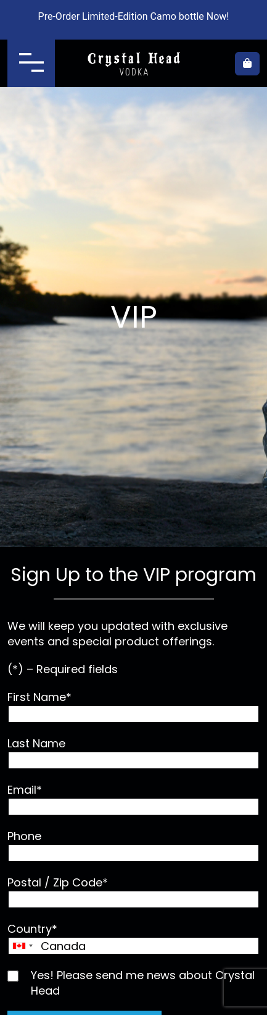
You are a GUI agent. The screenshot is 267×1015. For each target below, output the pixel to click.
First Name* (133, 706)
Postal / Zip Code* (133, 892)
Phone (133, 845)
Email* (133, 799)
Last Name (133, 753)
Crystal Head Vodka (133, 63)
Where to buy (217, 63)
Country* (133, 938)
